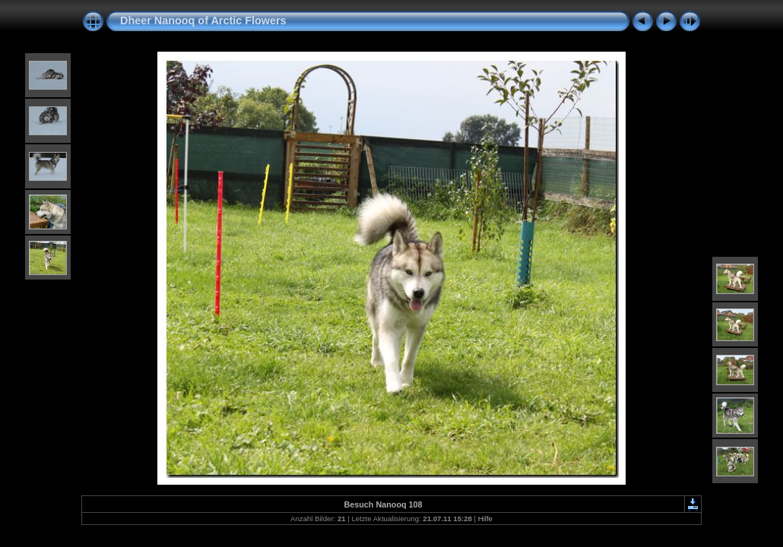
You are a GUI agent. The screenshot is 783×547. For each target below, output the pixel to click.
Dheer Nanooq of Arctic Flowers (203, 20)
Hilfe (485, 518)
